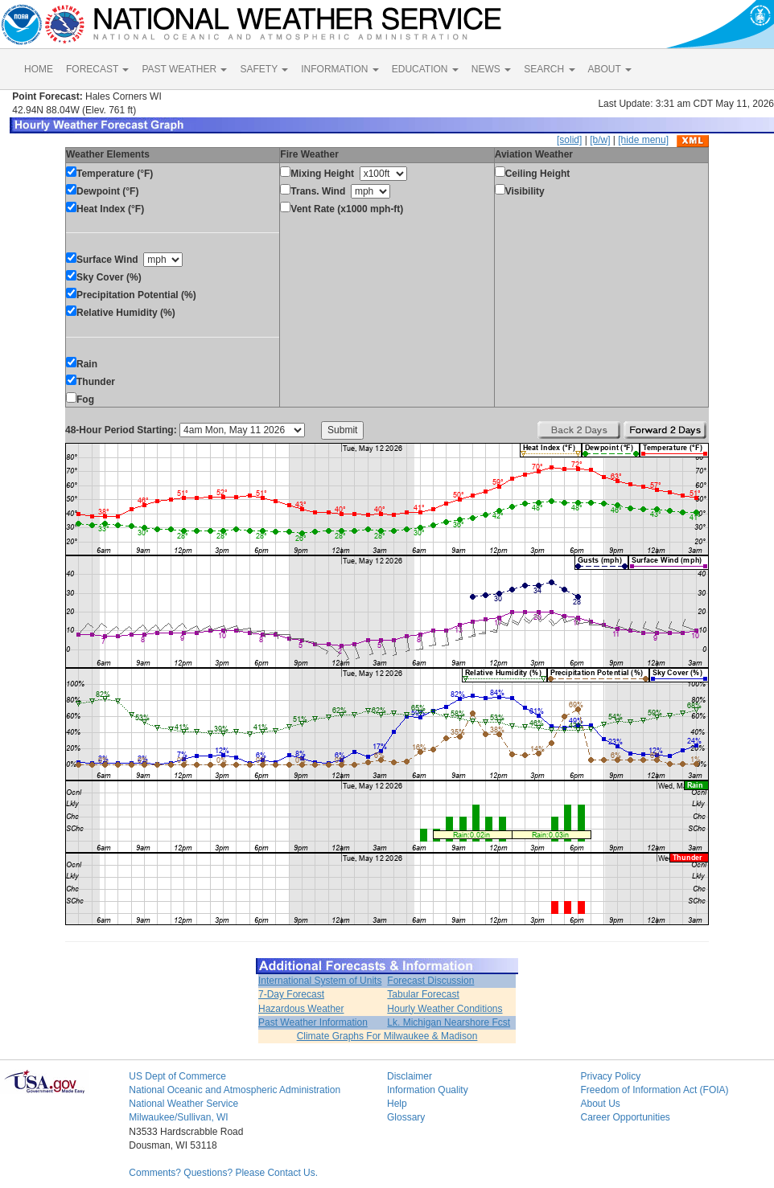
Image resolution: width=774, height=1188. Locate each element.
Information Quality (427, 1090)
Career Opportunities (624, 1117)
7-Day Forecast (291, 994)
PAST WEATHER (184, 69)
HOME (38, 69)
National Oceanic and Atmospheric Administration (234, 1090)
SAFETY (264, 69)
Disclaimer (409, 1076)
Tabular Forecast (423, 994)
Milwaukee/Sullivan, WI (178, 1117)
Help (397, 1103)
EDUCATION (425, 69)
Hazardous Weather (301, 1008)
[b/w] (600, 139)
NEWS (491, 69)
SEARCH (549, 69)
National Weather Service (183, 1103)
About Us (600, 1103)
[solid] (569, 139)
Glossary (406, 1117)
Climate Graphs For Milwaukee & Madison (387, 1036)
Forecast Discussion (430, 980)
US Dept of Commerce (177, 1076)
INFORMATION (339, 69)
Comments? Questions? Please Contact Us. (223, 1172)
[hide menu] (643, 139)
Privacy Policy (610, 1076)
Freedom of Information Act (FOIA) (654, 1090)
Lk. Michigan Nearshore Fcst (448, 1022)
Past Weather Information (313, 1022)
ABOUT (610, 69)
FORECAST (97, 69)
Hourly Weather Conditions (444, 1008)
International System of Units (319, 980)
